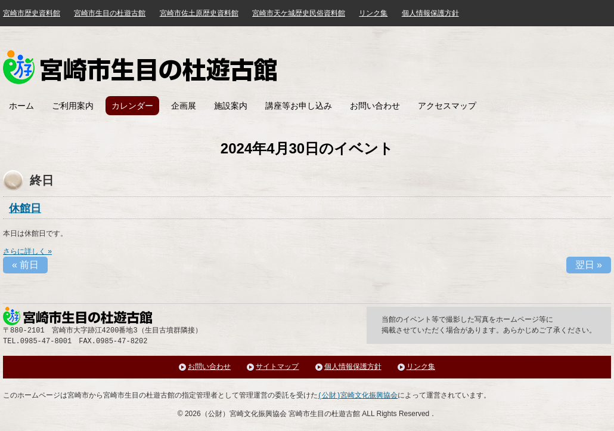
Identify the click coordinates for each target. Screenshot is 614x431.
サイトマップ (277, 367)
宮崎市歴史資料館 (31, 13)
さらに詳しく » (27, 251)
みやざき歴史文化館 (140, 67)
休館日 (25, 208)
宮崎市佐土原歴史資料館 (199, 13)
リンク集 (373, 13)
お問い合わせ (375, 105)
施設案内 (230, 105)
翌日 (588, 265)
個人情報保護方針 (430, 13)
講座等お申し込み (298, 105)
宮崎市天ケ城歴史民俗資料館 (298, 13)
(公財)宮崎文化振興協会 (358, 395)
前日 (25, 265)
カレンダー (132, 105)
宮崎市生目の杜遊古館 (109, 13)
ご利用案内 (73, 105)
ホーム (21, 105)
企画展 (183, 105)
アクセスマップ (447, 105)
